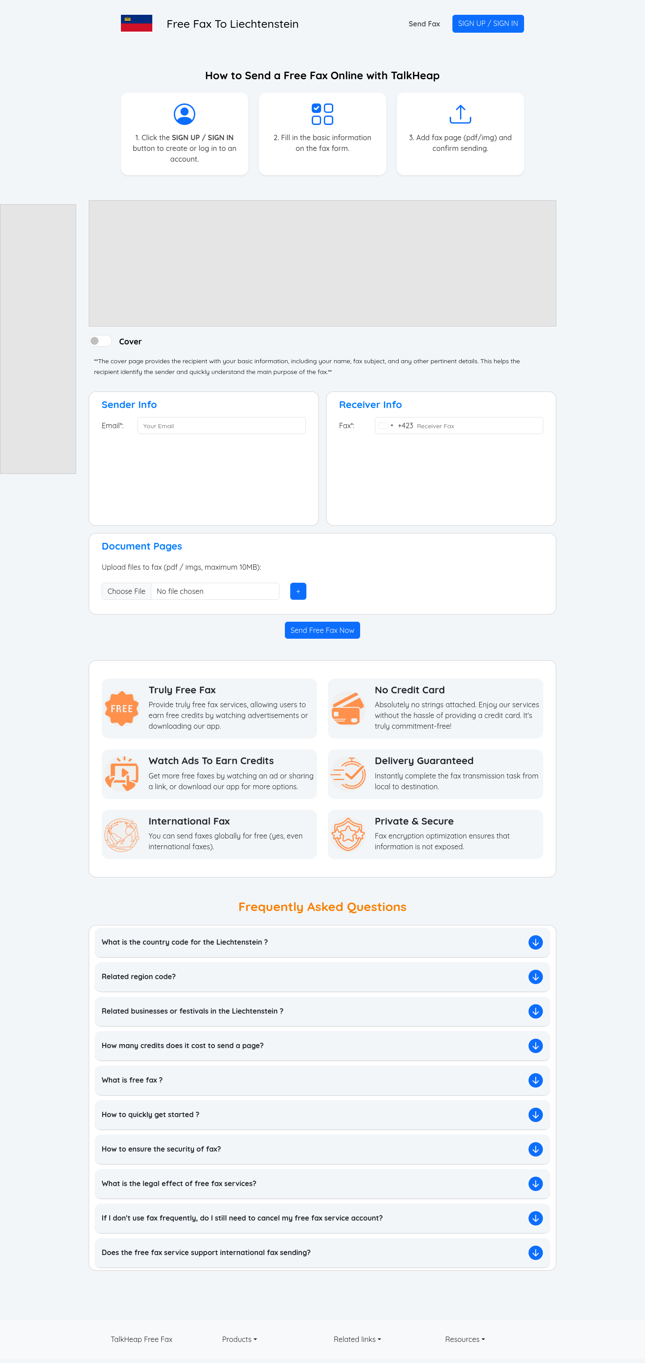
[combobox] (394, 425)
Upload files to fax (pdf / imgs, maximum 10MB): (181, 567)
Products (237, 1339)
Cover (130, 340)
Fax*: (346, 425)
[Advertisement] (38, 339)
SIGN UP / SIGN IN (488, 23)
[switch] (100, 341)
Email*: (112, 425)
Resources (462, 1339)
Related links (355, 1339)
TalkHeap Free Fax (141, 1339)
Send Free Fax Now (322, 630)
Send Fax (424, 23)
